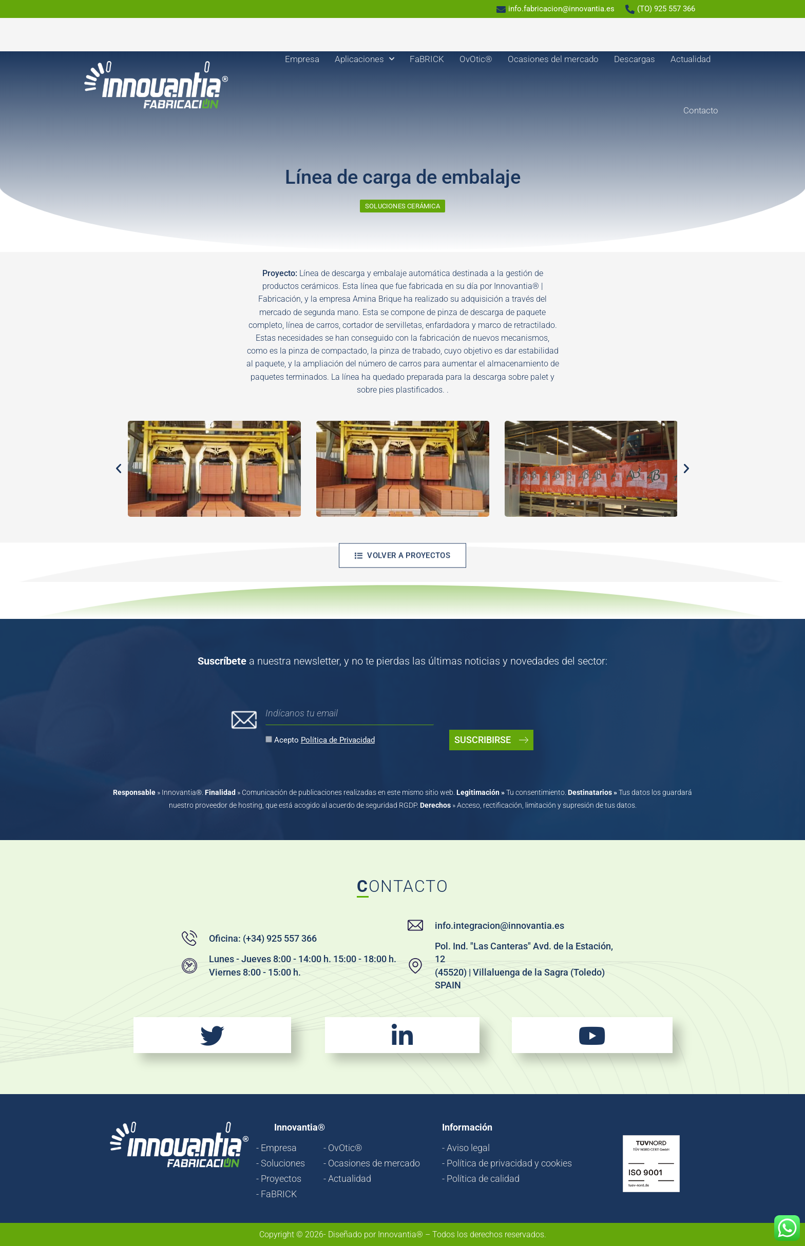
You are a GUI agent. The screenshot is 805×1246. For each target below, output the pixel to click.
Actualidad (690, 59)
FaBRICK (427, 59)
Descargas (634, 59)
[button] (118, 468)
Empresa (302, 59)
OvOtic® (475, 59)
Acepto (324, 740)
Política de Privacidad (338, 740)
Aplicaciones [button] (364, 59)
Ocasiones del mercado (553, 59)
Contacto (700, 110)
